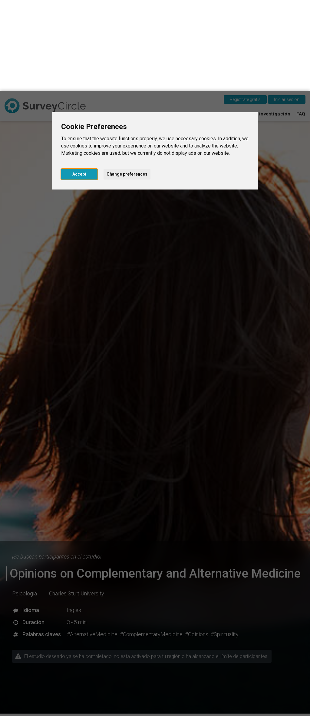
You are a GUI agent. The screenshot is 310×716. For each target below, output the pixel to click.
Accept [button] (79, 83)
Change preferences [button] (127, 83)
